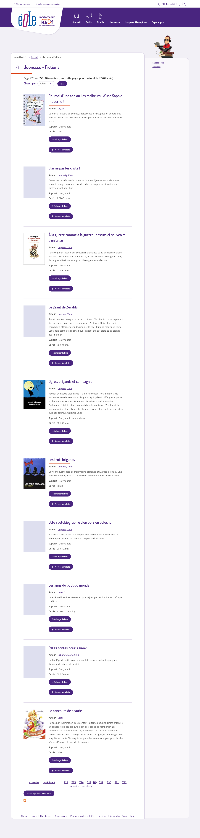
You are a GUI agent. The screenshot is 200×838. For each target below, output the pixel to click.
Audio (89, 22)
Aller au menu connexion (49, 3)
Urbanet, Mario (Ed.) (68, 654)
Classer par (30, 83)
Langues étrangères (136, 22)
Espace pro (158, 22)
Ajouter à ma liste (62, 149)
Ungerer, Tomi (65, 247)
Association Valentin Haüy (122, 815)
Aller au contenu (23, 3)
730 (109, 782)
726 (81, 782)
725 (73, 782)
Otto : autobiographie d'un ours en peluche (80, 522)
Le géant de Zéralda (63, 307)
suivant (74, 786)
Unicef (61, 592)
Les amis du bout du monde (69, 585)
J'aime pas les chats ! (64, 168)
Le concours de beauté (65, 710)
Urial (60, 717)
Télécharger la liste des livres (39, 793)
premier (34, 782)
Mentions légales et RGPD (82, 815)
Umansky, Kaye (65, 175)
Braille (100, 22)
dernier (87, 786)
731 (117, 782)
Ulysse (61, 108)
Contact (25, 815)
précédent (49, 782)
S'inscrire (157, 66)
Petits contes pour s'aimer (68, 647)
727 (89, 782)
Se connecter (158, 62)
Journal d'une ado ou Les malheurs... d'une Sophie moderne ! (85, 98)
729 (101, 782)
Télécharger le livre (60, 139)
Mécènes (102, 815)
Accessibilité (61, 815)
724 (66, 782)
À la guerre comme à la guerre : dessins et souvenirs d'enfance (87, 237)
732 (124, 782)
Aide (34, 815)
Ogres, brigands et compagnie (70, 381)
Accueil (34, 57)
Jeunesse (114, 22)
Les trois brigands (62, 459)
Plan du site (45, 815)
